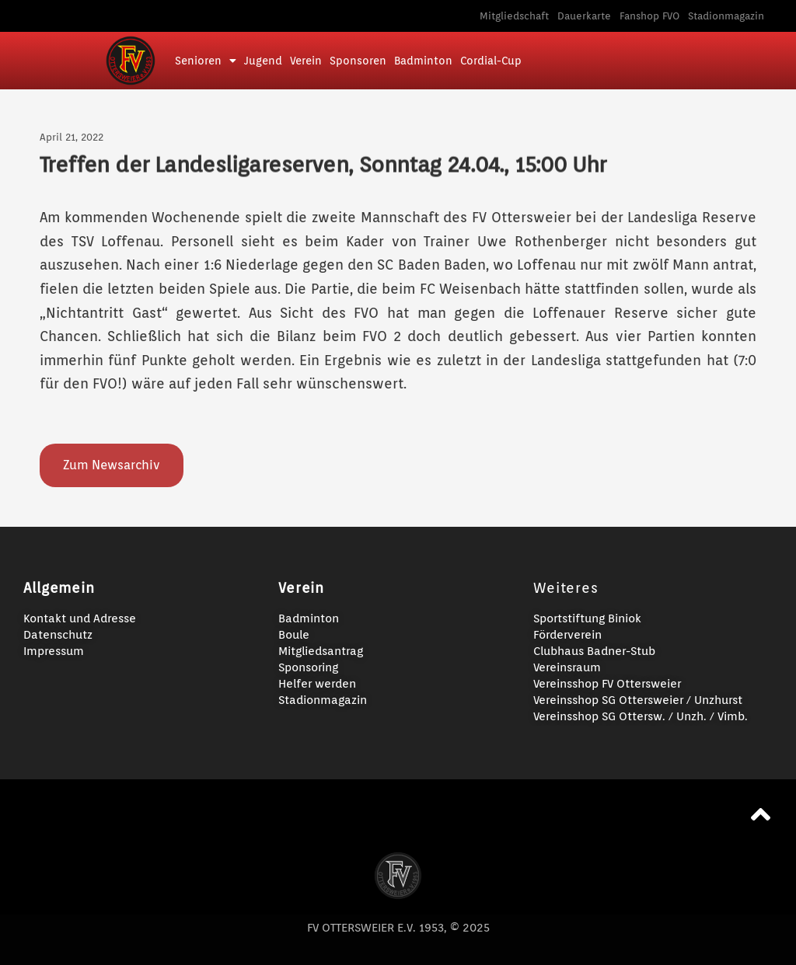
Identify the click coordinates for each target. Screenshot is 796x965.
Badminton (423, 60)
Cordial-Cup (491, 60)
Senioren (205, 60)
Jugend (263, 60)
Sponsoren (358, 60)
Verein (306, 60)
